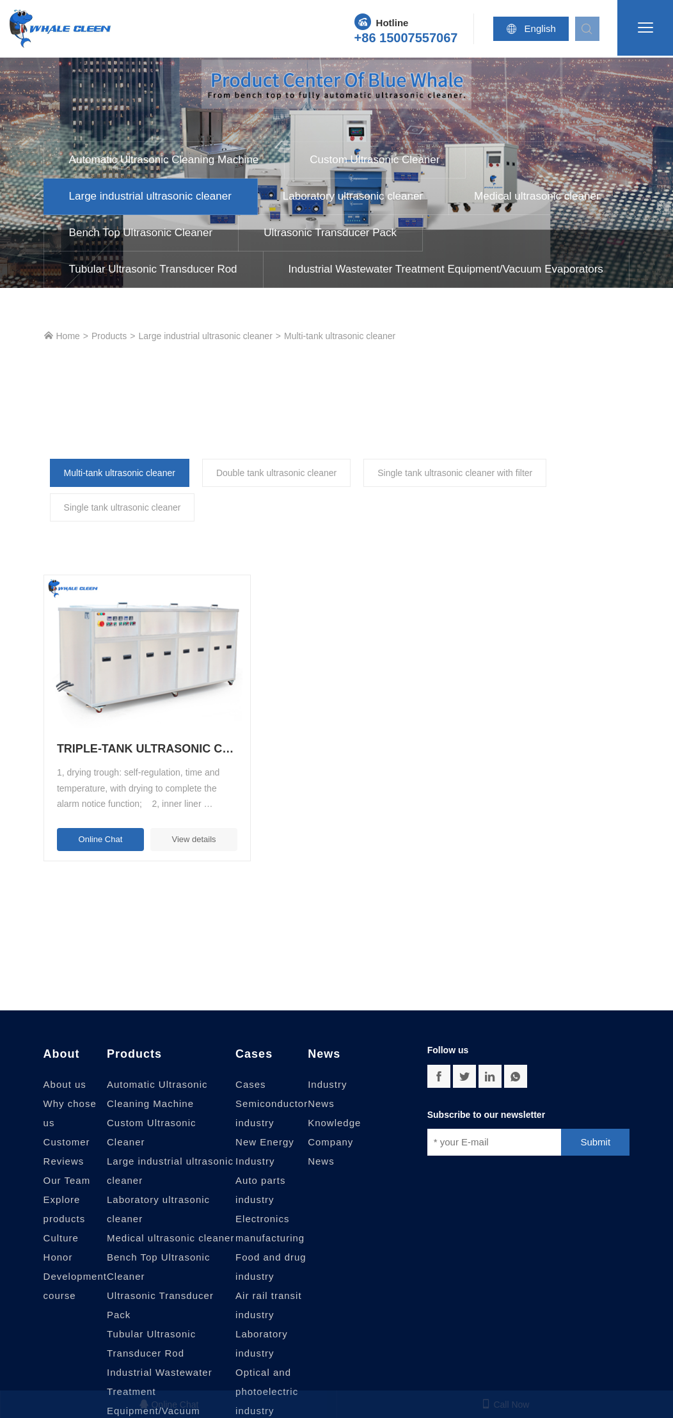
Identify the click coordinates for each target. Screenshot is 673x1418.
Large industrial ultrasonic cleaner (150, 196)
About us (65, 1067)
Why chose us (70, 1096)
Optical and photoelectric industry (266, 1374)
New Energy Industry (264, 1135)
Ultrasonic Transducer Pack (330, 233)
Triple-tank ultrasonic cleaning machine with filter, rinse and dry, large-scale (136, 732)
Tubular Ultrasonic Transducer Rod (153, 269)
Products (109, 336)
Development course (75, 1269)
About (62, 1037)
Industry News (327, 1077)
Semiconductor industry (271, 1096)
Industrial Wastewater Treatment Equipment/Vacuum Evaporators (446, 269)
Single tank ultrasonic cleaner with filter (454, 473)
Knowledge (334, 1106)
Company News (330, 1135)
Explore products (65, 1192)
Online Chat (95, 822)
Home (62, 335)
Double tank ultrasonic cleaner (276, 473)
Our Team (67, 1163)
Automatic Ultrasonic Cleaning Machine (164, 160)
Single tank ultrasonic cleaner (122, 507)
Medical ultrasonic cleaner (537, 196)
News (324, 1037)
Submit (595, 1125)
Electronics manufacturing (270, 1212)
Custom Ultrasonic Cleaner (374, 160)
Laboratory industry (261, 1327)
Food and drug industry (270, 1250)
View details (177, 822)
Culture (61, 1221)
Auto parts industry (260, 1173)
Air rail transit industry (268, 1288)
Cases (254, 1037)
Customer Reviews (67, 1135)
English (534, 29)
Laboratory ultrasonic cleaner (353, 196)
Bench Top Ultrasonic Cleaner (141, 233)
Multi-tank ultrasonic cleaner (339, 336)
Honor (58, 1240)
